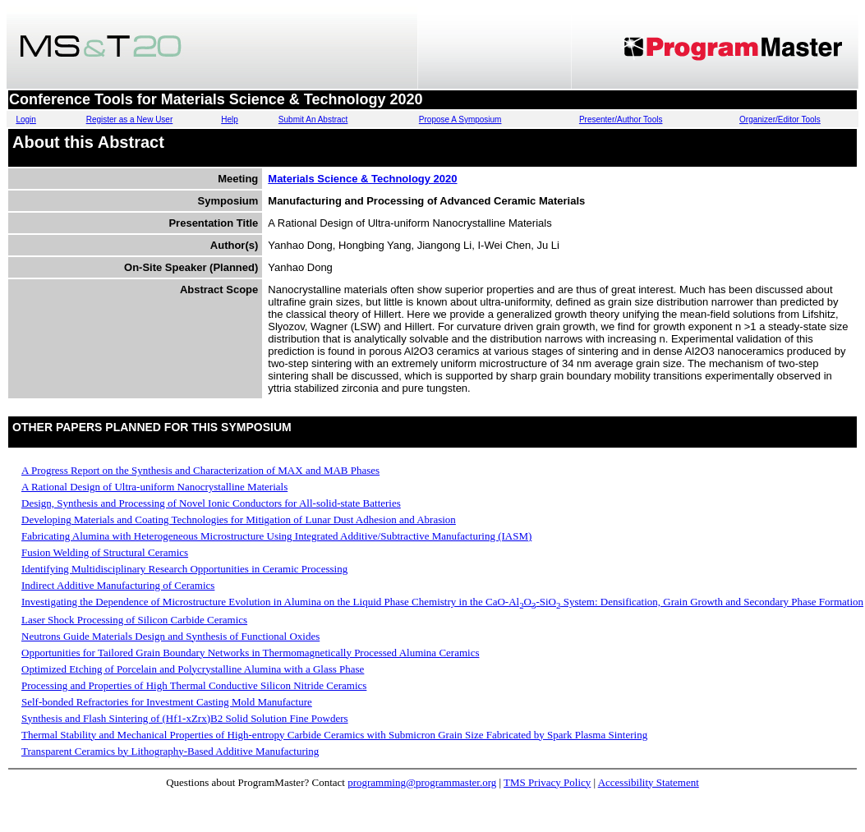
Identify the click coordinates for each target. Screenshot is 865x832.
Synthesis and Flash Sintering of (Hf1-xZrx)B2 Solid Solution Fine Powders (184, 718)
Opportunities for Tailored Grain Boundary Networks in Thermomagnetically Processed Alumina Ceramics (250, 652)
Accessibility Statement (648, 782)
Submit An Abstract (313, 119)
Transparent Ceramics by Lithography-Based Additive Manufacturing (170, 751)
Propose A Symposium (460, 119)
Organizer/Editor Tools (780, 119)
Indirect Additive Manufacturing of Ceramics (117, 585)
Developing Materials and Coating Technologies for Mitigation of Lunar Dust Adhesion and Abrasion (238, 519)
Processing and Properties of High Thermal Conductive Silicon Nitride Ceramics (193, 685)
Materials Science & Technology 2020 (362, 178)
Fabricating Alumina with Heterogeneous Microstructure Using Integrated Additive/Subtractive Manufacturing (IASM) (276, 536)
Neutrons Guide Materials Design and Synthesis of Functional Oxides (170, 636)
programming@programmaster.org (421, 782)
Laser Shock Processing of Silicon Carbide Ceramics (134, 620)
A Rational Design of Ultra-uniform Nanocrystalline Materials (154, 486)
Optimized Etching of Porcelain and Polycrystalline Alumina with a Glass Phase (192, 669)
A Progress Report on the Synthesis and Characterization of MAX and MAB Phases (200, 470)
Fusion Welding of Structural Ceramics (104, 552)
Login (25, 119)
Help (229, 119)
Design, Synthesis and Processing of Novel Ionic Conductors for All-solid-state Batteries (211, 503)
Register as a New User (129, 119)
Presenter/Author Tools (621, 119)
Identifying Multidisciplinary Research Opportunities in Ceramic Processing (184, 569)
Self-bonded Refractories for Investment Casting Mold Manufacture (166, 702)
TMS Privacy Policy (547, 782)
